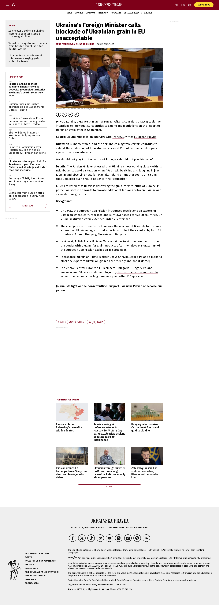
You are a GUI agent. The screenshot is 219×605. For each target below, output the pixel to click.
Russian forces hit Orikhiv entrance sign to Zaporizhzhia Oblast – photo (26, 106)
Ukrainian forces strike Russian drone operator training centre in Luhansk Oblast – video (27, 121)
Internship (30, 579)
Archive (148, 13)
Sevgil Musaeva (124, 580)
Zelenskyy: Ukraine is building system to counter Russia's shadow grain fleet (26, 33)
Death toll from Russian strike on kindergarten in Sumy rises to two (27, 195)
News (69, 13)
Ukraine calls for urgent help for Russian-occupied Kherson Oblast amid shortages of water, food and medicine (28, 166)
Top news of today (67, 399)
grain (61, 322)
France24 (118, 137)
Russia (100, 322)
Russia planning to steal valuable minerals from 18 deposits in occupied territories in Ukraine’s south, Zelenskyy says (27, 89)
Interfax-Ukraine (182, 558)
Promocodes (32, 583)
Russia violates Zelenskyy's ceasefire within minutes (69, 427)
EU (90, 322)
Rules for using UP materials (40, 561)
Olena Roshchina (85, 44)
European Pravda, (66, 44)
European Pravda (145, 137)
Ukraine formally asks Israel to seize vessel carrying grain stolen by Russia (26, 58)
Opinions (91, 13)
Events (28, 557)
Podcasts (116, 13)
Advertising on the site (37, 553)
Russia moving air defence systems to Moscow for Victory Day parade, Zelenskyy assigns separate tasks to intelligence (109, 432)
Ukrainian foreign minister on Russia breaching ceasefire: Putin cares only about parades (109, 473)
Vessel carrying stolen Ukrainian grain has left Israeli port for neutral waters (27, 46)
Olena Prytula (155, 580)
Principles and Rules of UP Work (42, 572)
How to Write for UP (35, 576)
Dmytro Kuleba (76, 322)
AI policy (29, 564)
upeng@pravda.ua (187, 580)
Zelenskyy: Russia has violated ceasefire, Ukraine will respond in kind (145, 473)
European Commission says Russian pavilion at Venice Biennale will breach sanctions (27, 150)
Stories (79, 13)
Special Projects (133, 13)
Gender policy (32, 568)
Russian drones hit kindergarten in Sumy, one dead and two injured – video (71, 473)
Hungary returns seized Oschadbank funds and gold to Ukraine (145, 427)
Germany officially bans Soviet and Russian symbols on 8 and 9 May (27, 181)
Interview (103, 13)
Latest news (16, 77)
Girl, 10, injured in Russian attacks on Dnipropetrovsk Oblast (24, 135)
